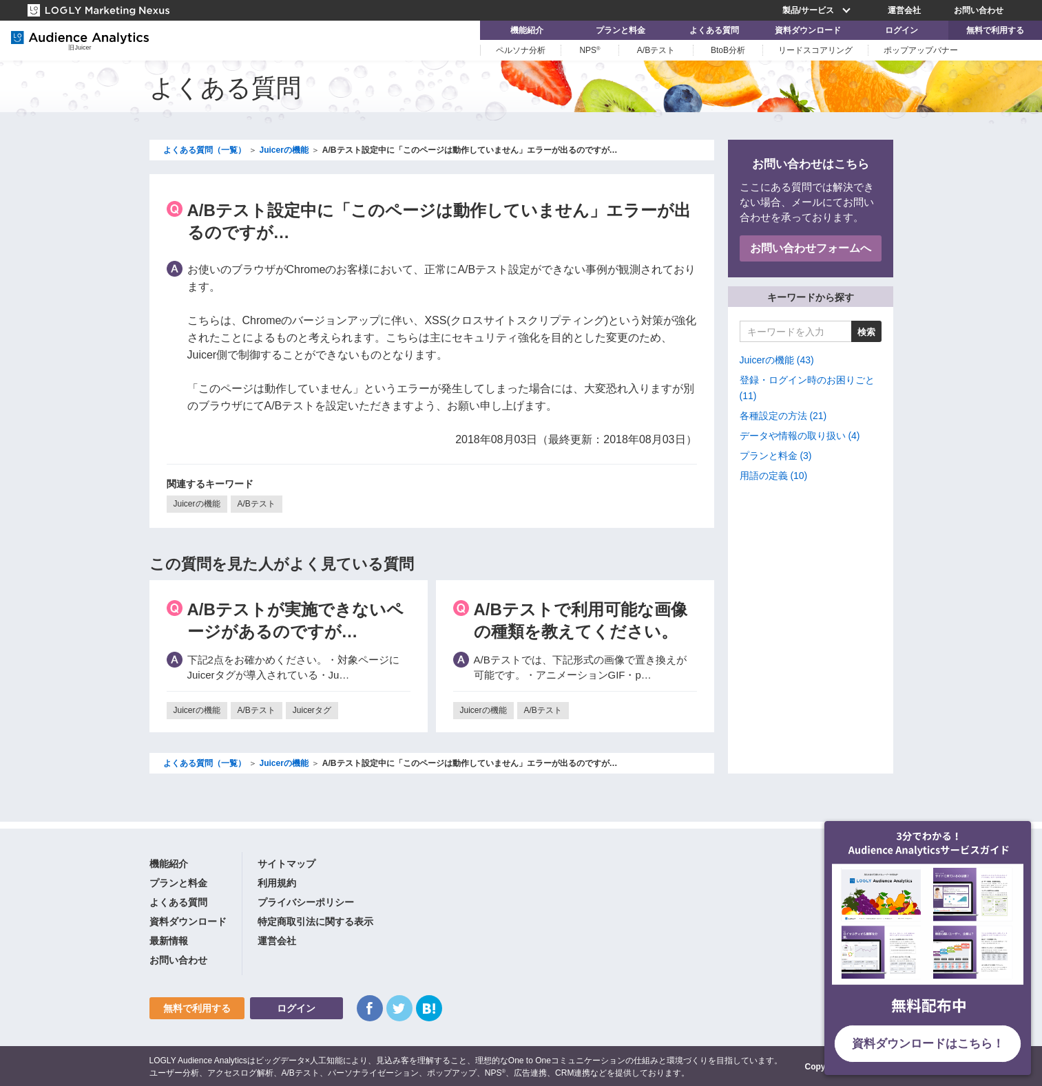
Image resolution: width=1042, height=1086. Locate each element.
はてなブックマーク (429, 1008)
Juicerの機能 (197, 504)
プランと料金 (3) (776, 455)
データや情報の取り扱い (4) (800, 435)
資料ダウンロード (808, 30)
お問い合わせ (978, 10)
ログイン (901, 30)
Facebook (370, 1008)
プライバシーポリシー (306, 902)
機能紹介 (526, 30)
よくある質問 (714, 30)
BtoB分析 (728, 50)
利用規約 (277, 882)
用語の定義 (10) (774, 475)
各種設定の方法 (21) (783, 415)
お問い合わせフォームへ (810, 248)
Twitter (399, 1008)
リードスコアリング (815, 50)
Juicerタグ (312, 710)
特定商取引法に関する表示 (315, 921)
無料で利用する (995, 30)
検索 (866, 332)
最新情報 (168, 940)
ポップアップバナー (921, 50)
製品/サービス (818, 10)
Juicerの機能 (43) (777, 359)
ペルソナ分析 (520, 50)
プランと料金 (620, 30)
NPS (589, 50)
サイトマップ (286, 863)
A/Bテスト (656, 50)
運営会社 (904, 10)
